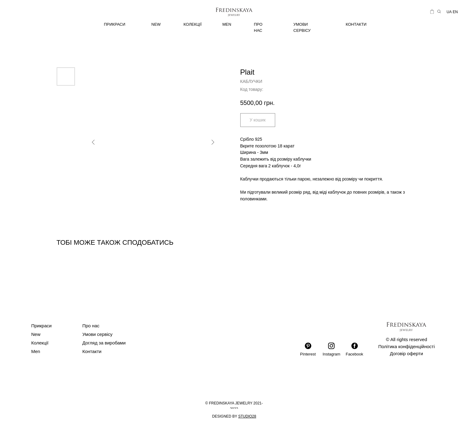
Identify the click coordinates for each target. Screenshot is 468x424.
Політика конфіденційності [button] (406, 346)
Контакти (91, 351)
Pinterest (308, 354)
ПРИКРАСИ (114, 24)
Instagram (331, 354)
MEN (227, 24)
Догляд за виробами (103, 342)
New (35, 334)
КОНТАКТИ (356, 24)
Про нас (90, 325)
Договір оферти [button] (406, 353)
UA (449, 12)
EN (455, 12)
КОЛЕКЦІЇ (193, 24)
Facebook (354, 354)
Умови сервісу (97, 334)
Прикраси (41, 325)
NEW (156, 24)
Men (35, 351)
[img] (125, 24)
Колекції (40, 342)
